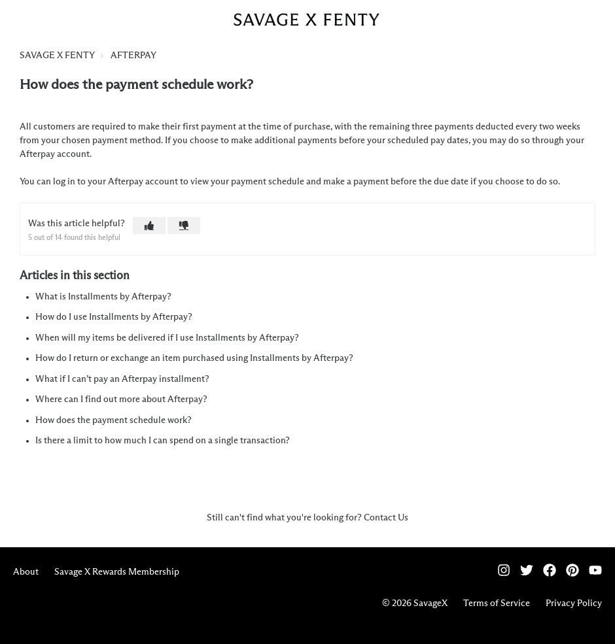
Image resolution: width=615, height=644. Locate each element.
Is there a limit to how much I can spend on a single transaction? (162, 440)
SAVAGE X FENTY (57, 55)
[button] (149, 225)
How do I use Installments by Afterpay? (113, 317)
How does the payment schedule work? (113, 420)
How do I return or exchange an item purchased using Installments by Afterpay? (194, 358)
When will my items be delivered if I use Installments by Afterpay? (167, 338)
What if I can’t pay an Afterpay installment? (122, 379)
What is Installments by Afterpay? (103, 296)
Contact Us (386, 517)
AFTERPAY (133, 55)
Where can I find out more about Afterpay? (121, 399)
